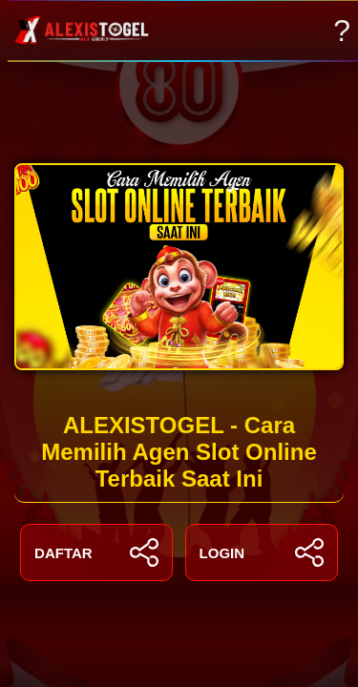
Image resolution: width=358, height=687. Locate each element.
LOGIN (262, 552)
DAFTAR (96, 552)
